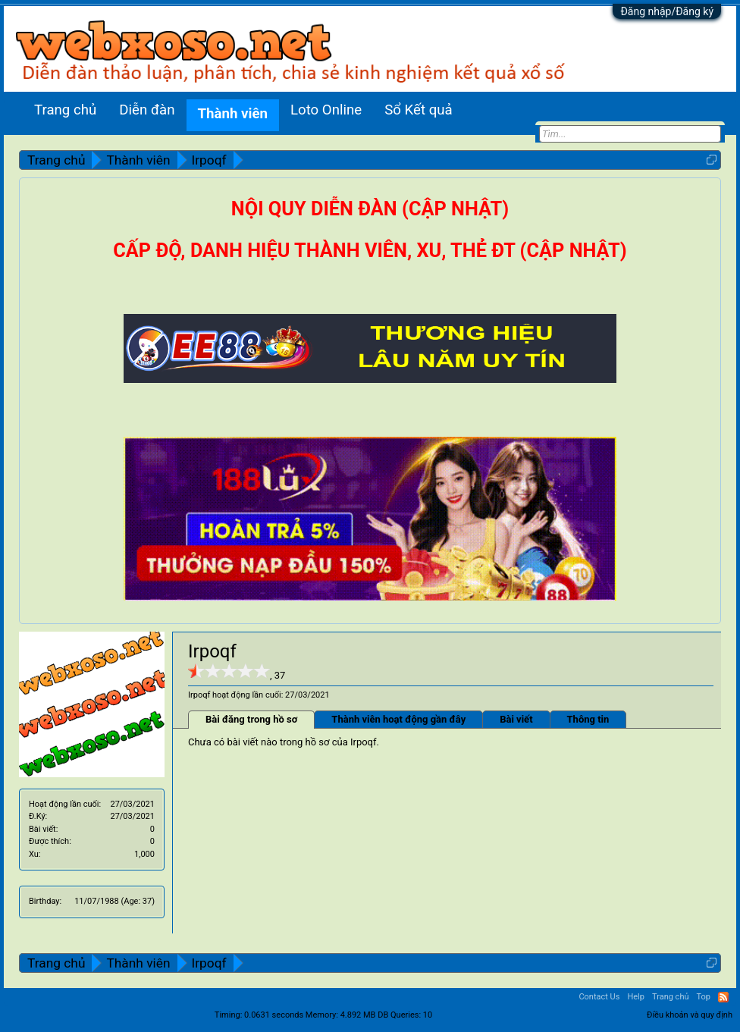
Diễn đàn (146, 110)
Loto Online (326, 110)
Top (703, 997)
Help (635, 997)
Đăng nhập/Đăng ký (666, 11)
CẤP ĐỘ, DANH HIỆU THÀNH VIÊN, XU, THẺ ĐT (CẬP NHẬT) (369, 251)
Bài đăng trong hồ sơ (251, 719)
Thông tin (588, 719)
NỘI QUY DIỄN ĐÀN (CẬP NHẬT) (370, 209)
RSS (723, 997)
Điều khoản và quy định (689, 1015)
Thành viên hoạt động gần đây (398, 719)
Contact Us (599, 997)
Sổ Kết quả (418, 110)
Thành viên (233, 113)
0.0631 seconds (273, 1015)
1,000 (144, 854)
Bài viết (516, 719)
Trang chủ (65, 110)
